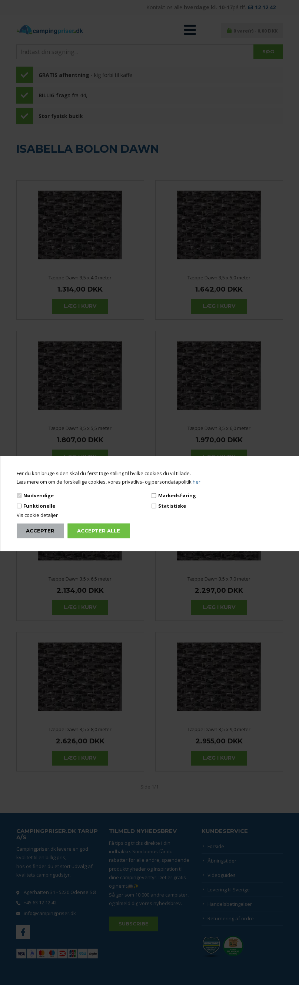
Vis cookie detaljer (37, 515)
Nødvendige (38, 495)
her (196, 481)
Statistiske (172, 505)
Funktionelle (39, 505)
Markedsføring (177, 495)
